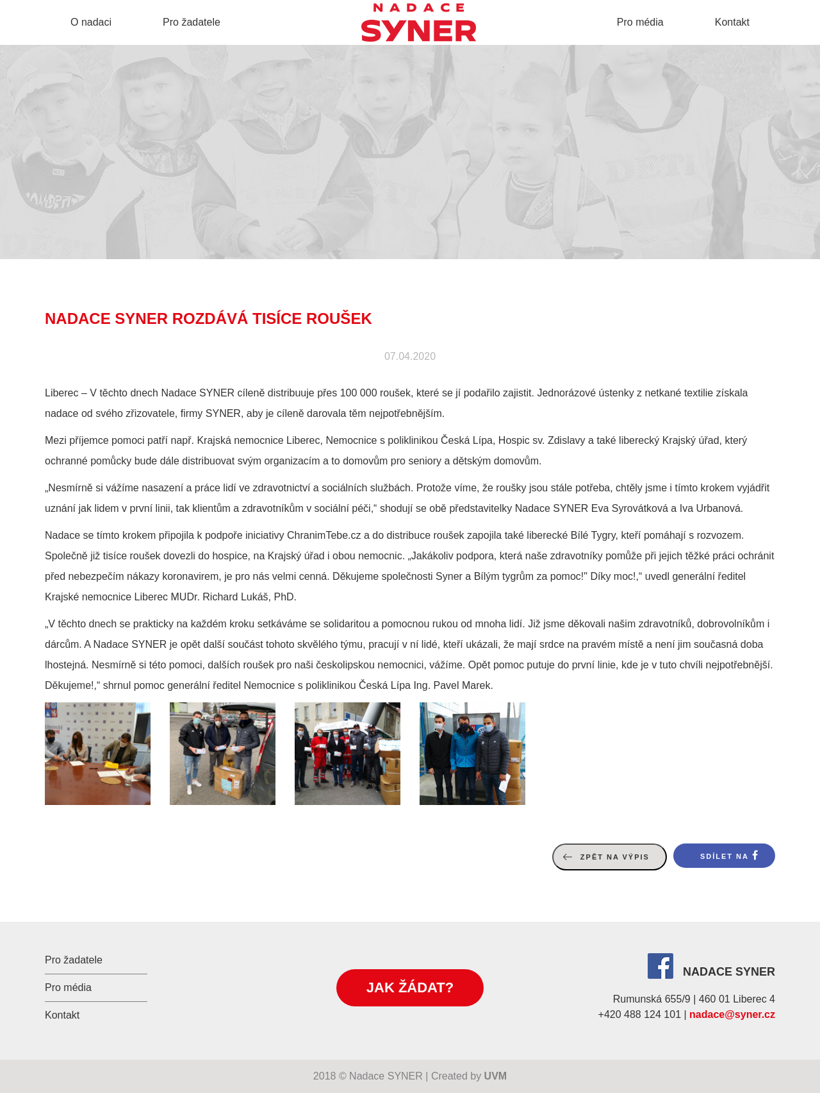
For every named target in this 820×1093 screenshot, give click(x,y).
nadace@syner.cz (732, 1014)
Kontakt (732, 22)
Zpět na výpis (615, 857)
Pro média (640, 22)
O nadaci (90, 22)
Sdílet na (724, 856)
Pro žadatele (191, 22)
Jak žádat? (410, 987)
